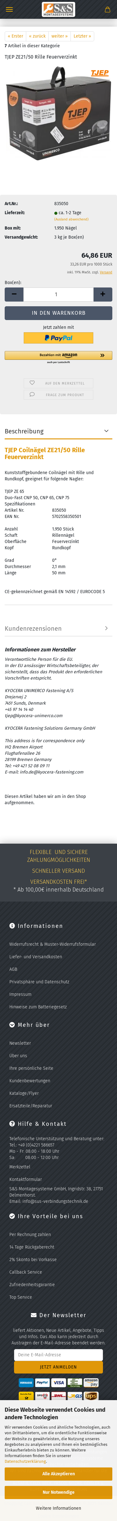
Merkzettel (19, 1167)
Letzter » (82, 36)
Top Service (20, 1297)
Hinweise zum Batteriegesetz (38, 1007)
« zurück (37, 36)
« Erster (15, 36)
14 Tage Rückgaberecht (31, 1247)
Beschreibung (24, 431)
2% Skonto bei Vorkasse (33, 1259)
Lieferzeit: (15, 212)
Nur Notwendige (59, 1492)
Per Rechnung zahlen (30, 1234)
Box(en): (13, 282)
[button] (14, 294)
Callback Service (25, 1272)
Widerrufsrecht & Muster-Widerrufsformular (52, 944)
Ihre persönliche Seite (31, 1068)
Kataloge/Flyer (24, 1093)
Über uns (18, 1055)
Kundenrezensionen (33, 628)
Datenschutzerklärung (25, 1461)
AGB (13, 969)
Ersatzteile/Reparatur (30, 1106)
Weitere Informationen (58, 1508)
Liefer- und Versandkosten (35, 957)
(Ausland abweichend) (71, 219)
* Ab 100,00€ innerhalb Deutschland (58, 889)
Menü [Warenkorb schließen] (9, 9)
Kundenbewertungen (29, 1081)
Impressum (20, 994)
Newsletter (20, 1043)
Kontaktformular (25, 1179)
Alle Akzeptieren (58, 1474)
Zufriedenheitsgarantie (32, 1284)
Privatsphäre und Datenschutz (39, 982)
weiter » (59, 36)
